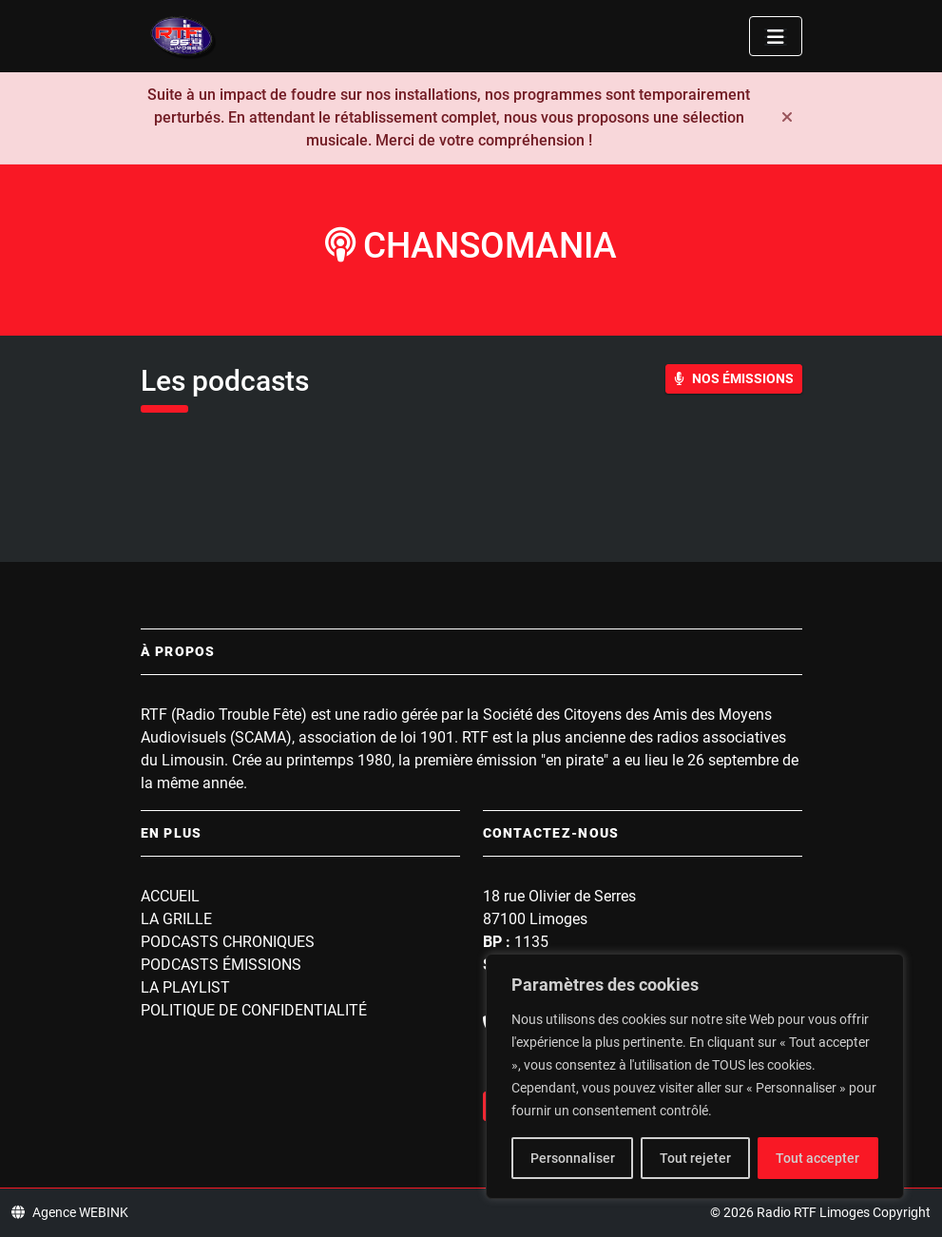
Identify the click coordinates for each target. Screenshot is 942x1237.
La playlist (185, 987)
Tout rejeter (695, 1158)
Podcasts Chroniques (228, 942)
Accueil (170, 896)
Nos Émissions (734, 378)
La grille (176, 919)
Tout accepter (817, 1158)
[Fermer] (787, 118)
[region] (695, 1076)
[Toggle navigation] (775, 36)
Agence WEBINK (69, 1212)
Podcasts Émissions (221, 965)
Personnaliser (572, 1158)
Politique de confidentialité (254, 1010)
